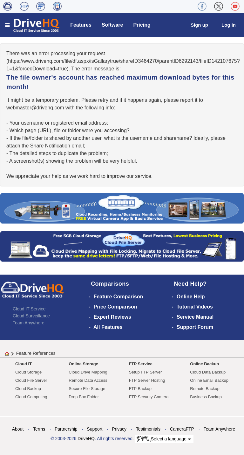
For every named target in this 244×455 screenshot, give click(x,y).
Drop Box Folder (84, 396)
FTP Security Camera (149, 396)
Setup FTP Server (145, 372)
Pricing (141, 25)
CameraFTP (182, 429)
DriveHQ (86, 438)
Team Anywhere (28, 322)
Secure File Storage (87, 388)
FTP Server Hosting (147, 380)
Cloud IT (23, 363)
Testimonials (148, 429)
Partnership (66, 429)
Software (112, 25)
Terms (39, 429)
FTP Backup (140, 388)
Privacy (119, 429)
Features (81, 25)
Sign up (199, 25)
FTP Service (140, 363)
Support (94, 429)
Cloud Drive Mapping (88, 372)
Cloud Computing (31, 396)
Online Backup (204, 363)
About (18, 429)
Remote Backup (205, 388)
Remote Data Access (88, 380)
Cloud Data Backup (208, 372)
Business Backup (206, 396)
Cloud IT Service (29, 308)
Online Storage (83, 363)
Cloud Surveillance (31, 315)
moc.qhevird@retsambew (35, 107)
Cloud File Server (31, 380)
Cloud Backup (28, 388)
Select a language (164, 439)
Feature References (36, 353)
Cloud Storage (28, 372)
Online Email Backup (209, 380)
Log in (228, 25)
